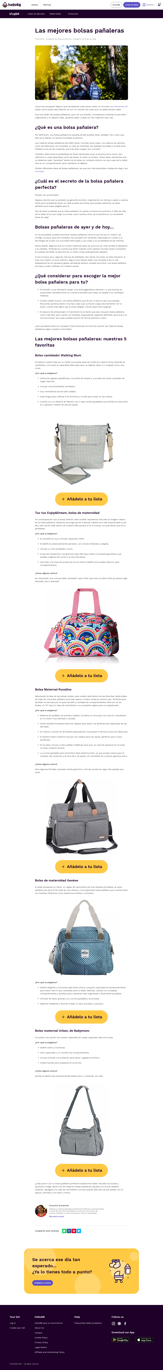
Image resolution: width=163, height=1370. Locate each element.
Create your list (17, 1328)
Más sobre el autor (56, 1216)
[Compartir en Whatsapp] (64, 1231)
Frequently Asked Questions (88, 1323)
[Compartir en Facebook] (69, 1231)
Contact (38, 1333)
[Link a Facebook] (125, 1323)
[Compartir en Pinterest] (74, 1231)
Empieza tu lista (42, 1283)
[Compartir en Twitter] (79, 1231)
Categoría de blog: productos (59, 39)
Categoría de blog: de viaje (84, 39)
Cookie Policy (41, 1337)
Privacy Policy (41, 1342)
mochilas (39, 171)
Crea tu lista (131, 5)
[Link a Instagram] (113, 1323)
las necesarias (117, 106)
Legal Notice (41, 1347)
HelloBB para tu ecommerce (49, 1323)
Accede (116, 5)
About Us (39, 1328)
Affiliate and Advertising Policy (49, 1352)
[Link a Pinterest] (119, 1323)
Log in (13, 1323)
